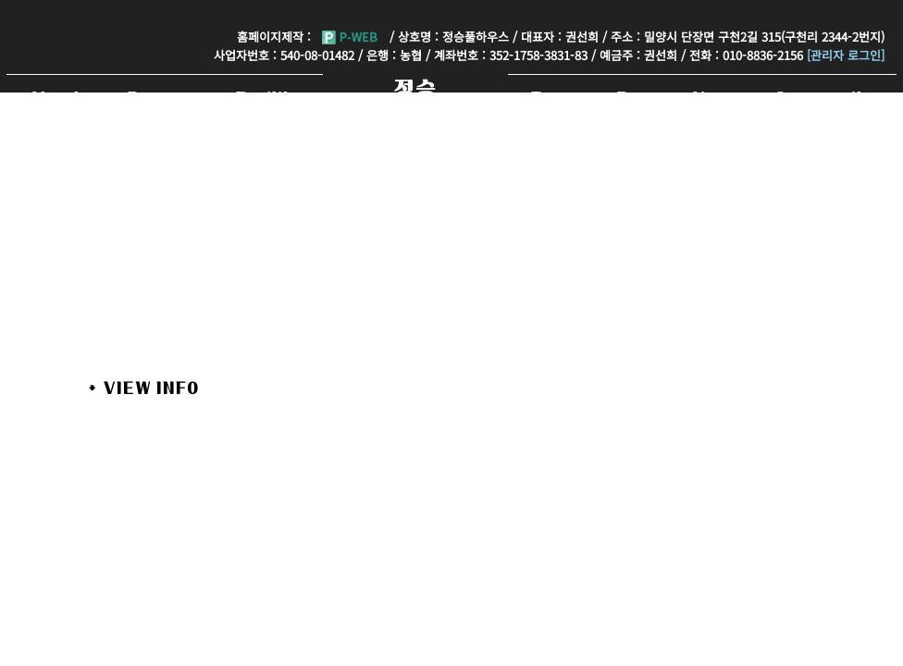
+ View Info (144, 387)
